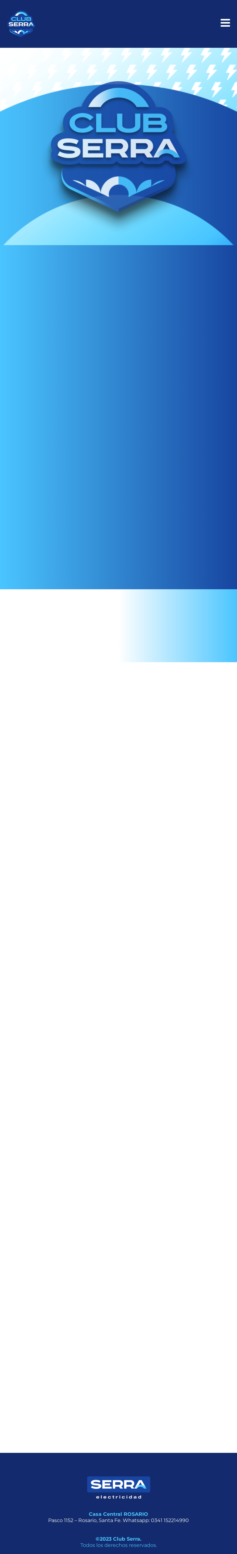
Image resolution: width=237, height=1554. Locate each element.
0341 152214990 (170, 1520)
